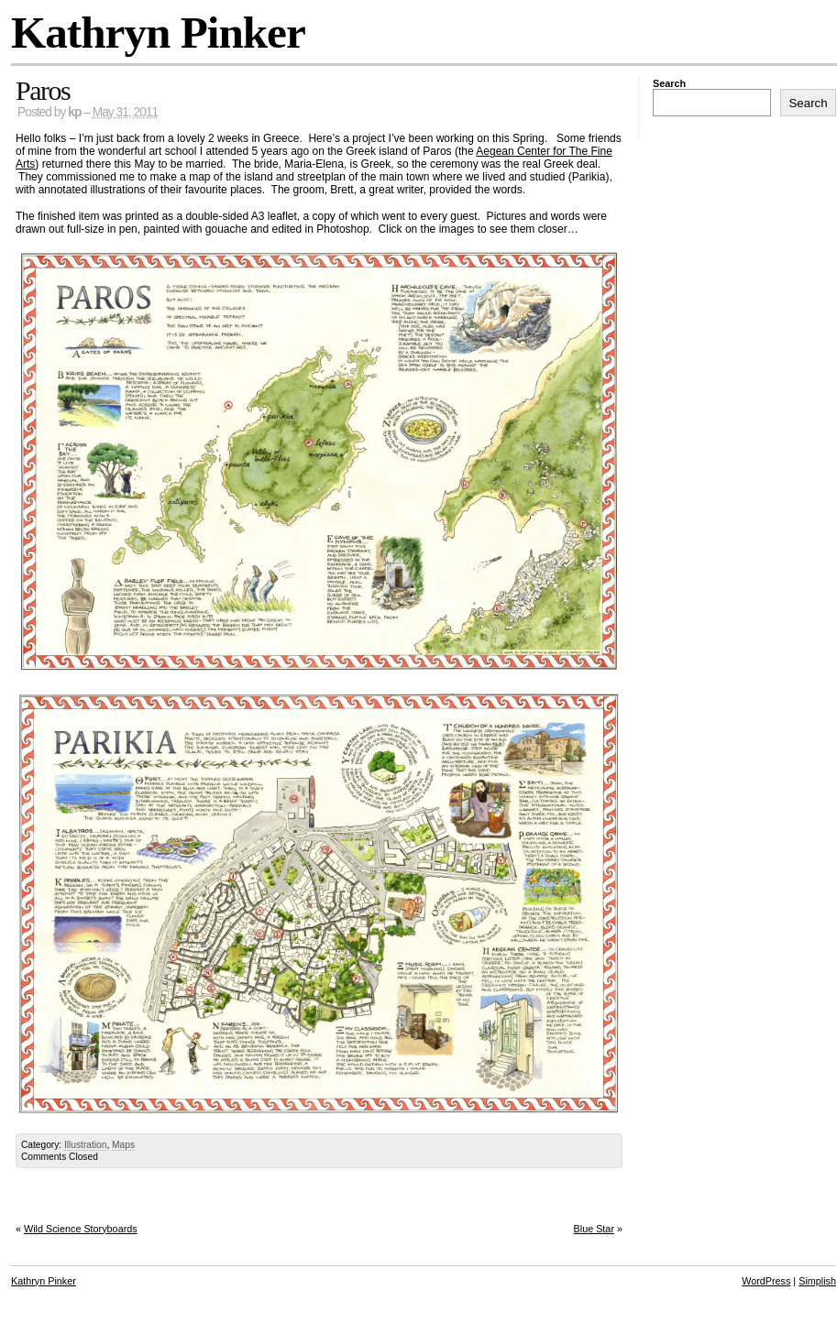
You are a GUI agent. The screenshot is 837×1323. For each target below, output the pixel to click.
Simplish (817, 1280)
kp (74, 112)
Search (669, 83)
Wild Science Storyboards (81, 1228)
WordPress (766, 1280)
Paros (43, 90)
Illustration (85, 1145)
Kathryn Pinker (158, 32)
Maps (123, 1145)
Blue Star (594, 1228)
